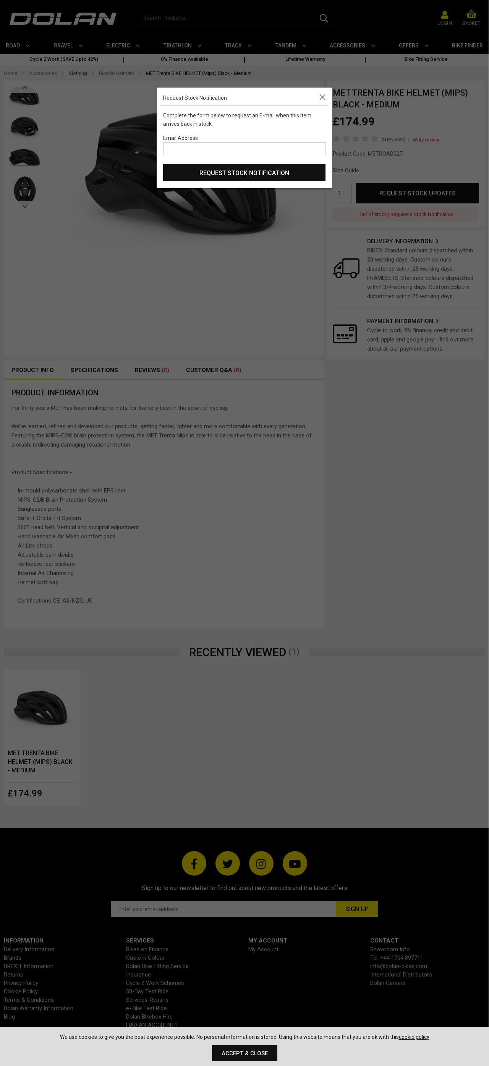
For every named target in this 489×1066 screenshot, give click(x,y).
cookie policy (414, 1037)
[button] (324, 96)
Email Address (180, 138)
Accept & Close (245, 1053)
